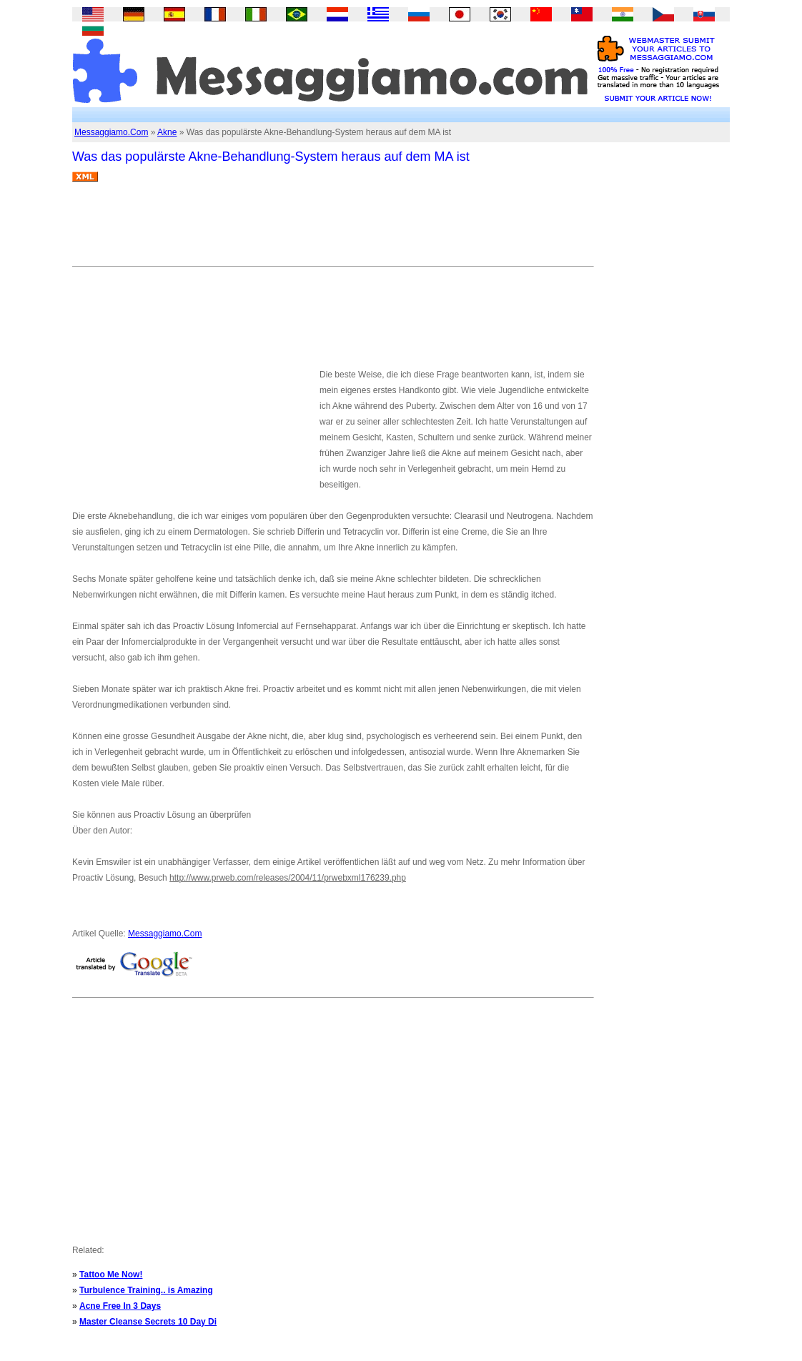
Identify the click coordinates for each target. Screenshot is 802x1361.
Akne (167, 132)
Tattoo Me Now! (110, 1275)
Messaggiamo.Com (111, 132)
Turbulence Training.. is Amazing (146, 1290)
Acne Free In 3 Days (120, 1306)
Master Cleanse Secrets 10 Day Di (148, 1322)
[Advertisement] (332, 229)
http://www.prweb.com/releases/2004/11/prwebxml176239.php (287, 878)
